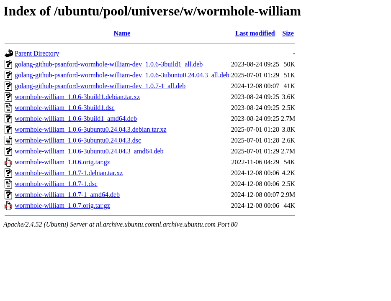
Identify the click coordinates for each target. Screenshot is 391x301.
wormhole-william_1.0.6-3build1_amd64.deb (76, 118)
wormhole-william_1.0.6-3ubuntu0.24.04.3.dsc (78, 140)
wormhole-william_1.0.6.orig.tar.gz (62, 162)
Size (288, 33)
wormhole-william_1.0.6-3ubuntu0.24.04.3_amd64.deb (89, 151)
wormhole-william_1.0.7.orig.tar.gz (62, 205)
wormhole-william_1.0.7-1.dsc (56, 183)
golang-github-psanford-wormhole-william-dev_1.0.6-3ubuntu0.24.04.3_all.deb (122, 75)
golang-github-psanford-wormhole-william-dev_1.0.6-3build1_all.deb (109, 64)
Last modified (255, 33)
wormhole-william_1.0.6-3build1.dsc (65, 107)
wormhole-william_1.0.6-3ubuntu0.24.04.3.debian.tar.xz (91, 129)
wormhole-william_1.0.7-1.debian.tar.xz (69, 172)
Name (121, 33)
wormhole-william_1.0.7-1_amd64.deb (67, 194)
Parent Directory (37, 53)
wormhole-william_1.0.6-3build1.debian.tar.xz (77, 96)
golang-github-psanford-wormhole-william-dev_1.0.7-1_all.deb (100, 85)
